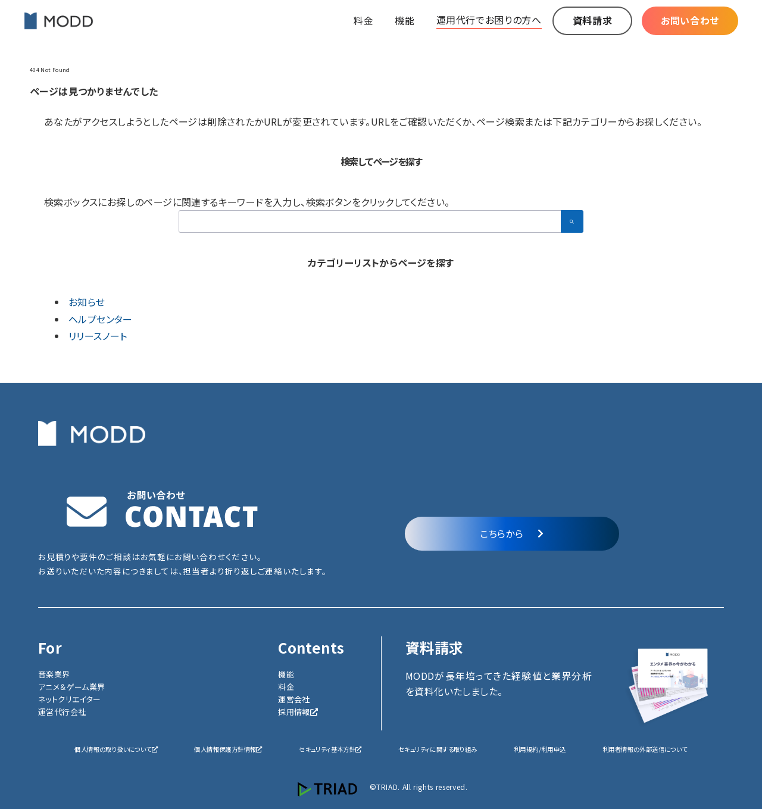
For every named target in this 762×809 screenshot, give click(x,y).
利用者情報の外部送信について (645, 749)
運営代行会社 (62, 711)
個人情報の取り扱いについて (116, 749)
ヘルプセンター (100, 319)
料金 (286, 686)
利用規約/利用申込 (540, 749)
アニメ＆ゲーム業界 (71, 686)
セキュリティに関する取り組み (437, 749)
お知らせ (86, 302)
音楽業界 (54, 674)
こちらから (512, 533)
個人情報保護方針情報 (228, 749)
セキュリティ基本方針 (330, 749)
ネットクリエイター (69, 699)
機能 (286, 674)
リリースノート (97, 336)
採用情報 (298, 711)
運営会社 (294, 699)
